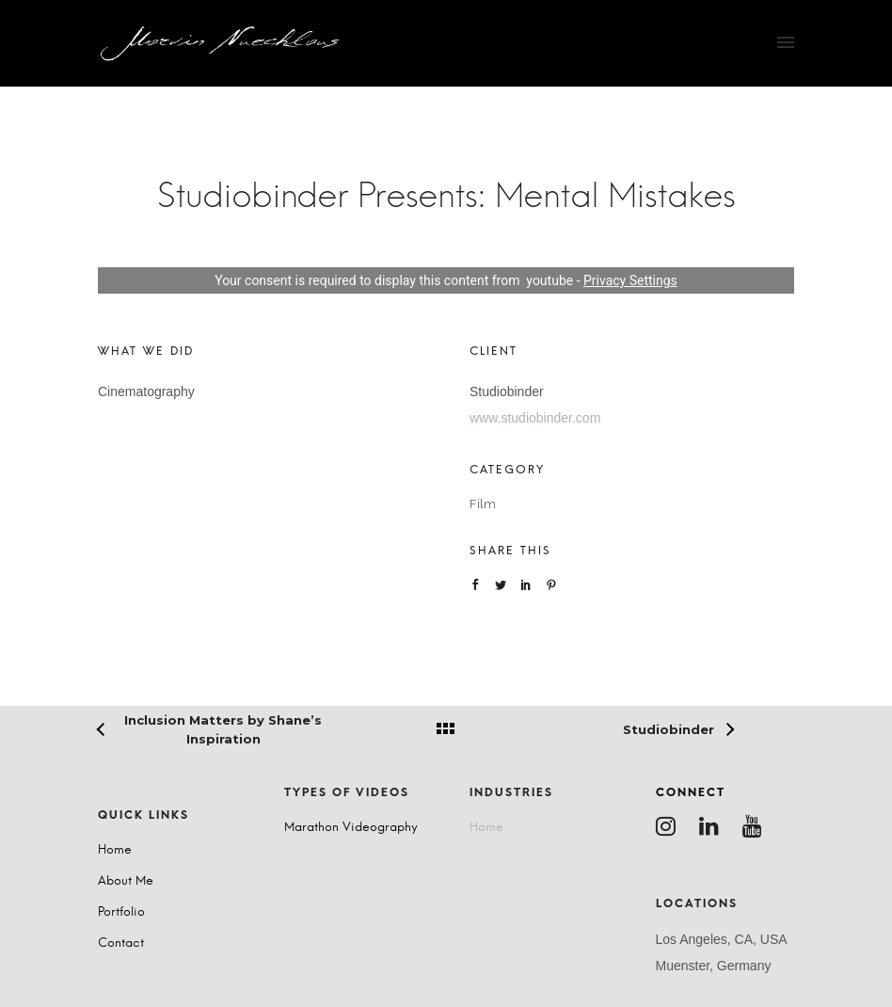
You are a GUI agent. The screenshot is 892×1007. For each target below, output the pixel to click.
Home (115, 850)
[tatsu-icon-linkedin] (713, 826)
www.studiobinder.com (535, 417)
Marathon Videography (351, 828)
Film (483, 504)
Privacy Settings (630, 280)
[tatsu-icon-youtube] (757, 826)
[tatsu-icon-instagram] (670, 826)
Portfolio (121, 912)
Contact (121, 943)
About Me (125, 881)
